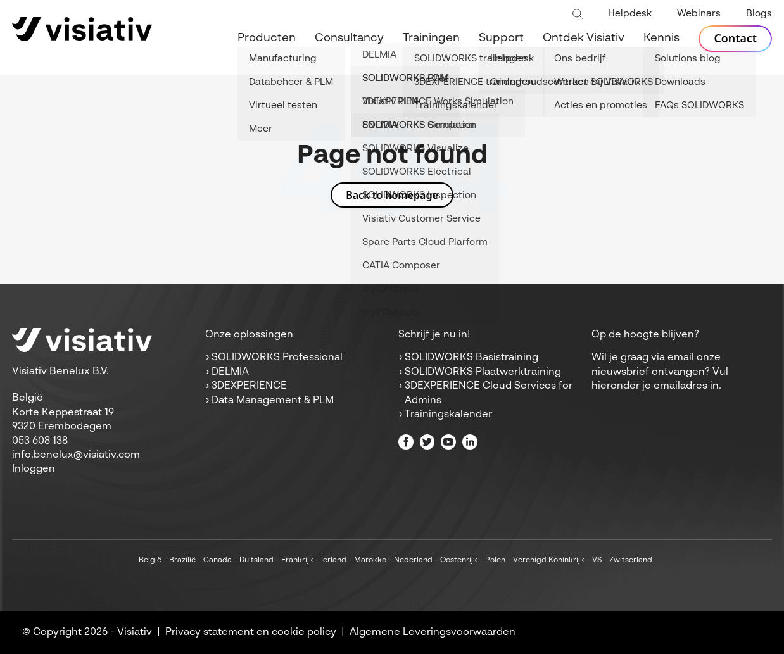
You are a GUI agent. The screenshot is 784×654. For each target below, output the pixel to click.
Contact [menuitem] (735, 38)
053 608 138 (40, 441)
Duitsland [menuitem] (256, 560)
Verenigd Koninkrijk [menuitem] (549, 560)
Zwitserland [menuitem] (630, 560)
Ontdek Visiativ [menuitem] (583, 38)
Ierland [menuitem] (333, 560)
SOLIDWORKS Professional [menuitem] (277, 358)
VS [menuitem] (597, 560)
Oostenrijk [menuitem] (458, 560)
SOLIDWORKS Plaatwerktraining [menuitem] (483, 372)
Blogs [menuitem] (759, 13)
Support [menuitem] (501, 38)
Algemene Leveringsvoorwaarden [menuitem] (432, 632)
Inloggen (33, 469)
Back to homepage (392, 195)
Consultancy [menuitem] (349, 38)
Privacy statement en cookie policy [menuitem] (250, 632)
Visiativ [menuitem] (134, 632)
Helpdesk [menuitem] (630, 13)
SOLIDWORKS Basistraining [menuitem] (471, 358)
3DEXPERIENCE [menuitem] (249, 386)
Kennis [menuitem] (661, 38)
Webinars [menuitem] (699, 13)
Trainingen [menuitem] (431, 38)
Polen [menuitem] (495, 560)
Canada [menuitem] (217, 560)
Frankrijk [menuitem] (297, 560)
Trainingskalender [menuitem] (448, 415)
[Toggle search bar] (577, 14)
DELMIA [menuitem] (230, 372)
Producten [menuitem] (266, 38)
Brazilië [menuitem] (182, 560)
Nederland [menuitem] (413, 560)
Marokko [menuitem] (370, 560)
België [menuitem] (150, 560)
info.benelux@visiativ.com (76, 455)
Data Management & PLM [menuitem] (273, 401)
